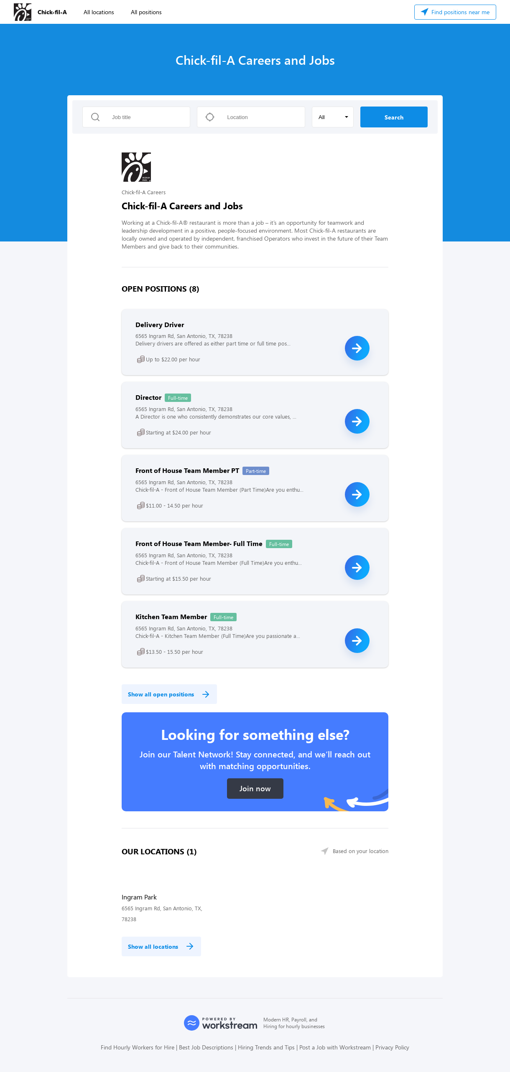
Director (148, 397)
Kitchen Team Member (171, 616)
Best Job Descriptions (206, 1047)
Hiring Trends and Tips (266, 1047)
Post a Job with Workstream (335, 1047)
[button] (333, 117)
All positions (146, 12)
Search (394, 117)
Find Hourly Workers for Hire (137, 1047)
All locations (99, 12)
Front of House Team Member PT (187, 470)
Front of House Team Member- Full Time (199, 543)
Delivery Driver (159, 324)
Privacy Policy (392, 1047)
